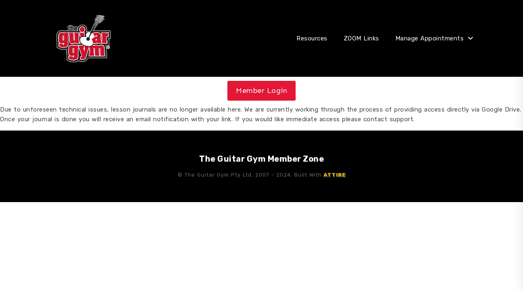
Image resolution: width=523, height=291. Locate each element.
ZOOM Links (361, 38)
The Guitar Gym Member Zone (261, 159)
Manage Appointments (429, 38)
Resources (312, 38)
